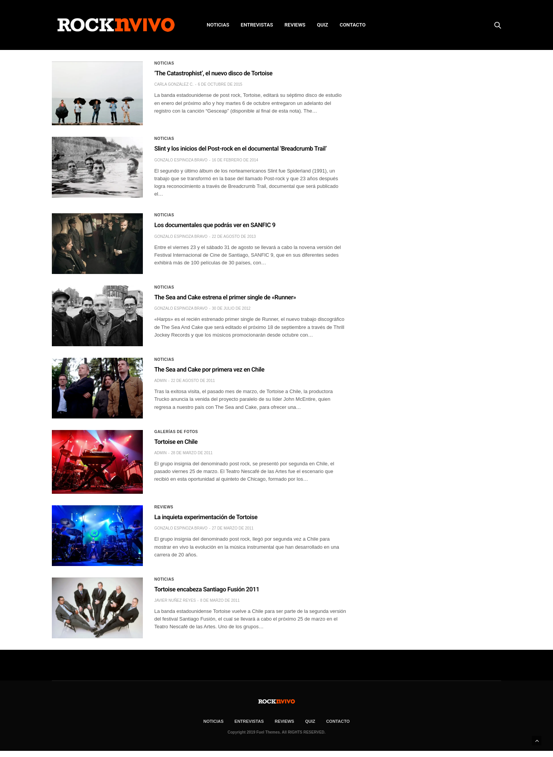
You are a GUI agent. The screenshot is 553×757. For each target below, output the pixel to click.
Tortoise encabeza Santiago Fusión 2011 (207, 589)
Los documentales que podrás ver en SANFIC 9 (214, 225)
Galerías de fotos (176, 432)
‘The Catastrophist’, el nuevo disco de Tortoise (213, 73)
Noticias (164, 63)
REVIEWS (295, 25)
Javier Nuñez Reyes (175, 600)
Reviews (164, 507)
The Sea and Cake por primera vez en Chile (209, 369)
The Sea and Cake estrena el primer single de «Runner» (225, 297)
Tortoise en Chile (176, 441)
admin (160, 380)
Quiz (322, 25)
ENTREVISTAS (257, 25)
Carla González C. (174, 84)
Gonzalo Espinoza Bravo (181, 160)
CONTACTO (352, 25)
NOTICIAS (218, 25)
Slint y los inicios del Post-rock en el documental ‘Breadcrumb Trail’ (240, 148)
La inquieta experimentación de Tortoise (206, 517)
